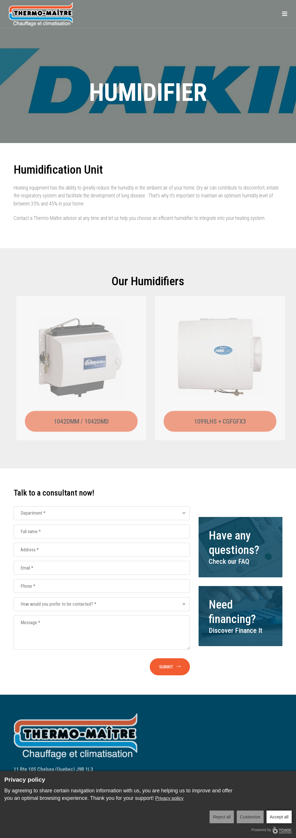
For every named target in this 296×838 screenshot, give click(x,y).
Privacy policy (169, 798)
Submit (170, 667)
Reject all (222, 816)
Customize (250, 816)
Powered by (271, 830)
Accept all (279, 816)
